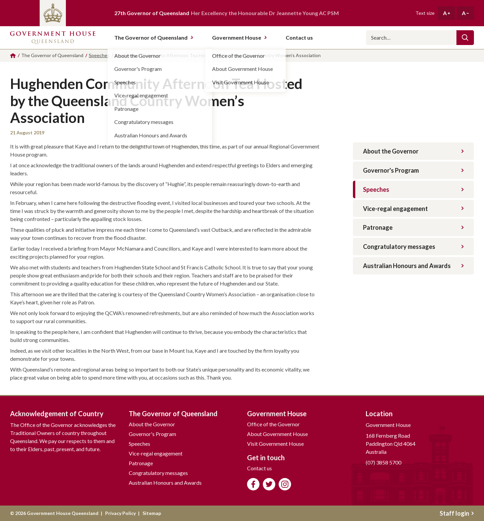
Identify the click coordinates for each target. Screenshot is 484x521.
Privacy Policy (120, 513)
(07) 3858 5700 (383, 462)
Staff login (457, 513)
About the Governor (413, 151)
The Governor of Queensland (154, 37)
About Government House (277, 434)
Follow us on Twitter (269, 484)
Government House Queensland (52, 37)
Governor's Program (413, 170)
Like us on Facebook (253, 484)
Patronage (413, 227)
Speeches (413, 189)
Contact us (259, 468)
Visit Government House (275, 443)
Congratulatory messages (413, 246)
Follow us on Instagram (284, 484)
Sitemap (152, 513)
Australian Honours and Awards (413, 265)
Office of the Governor (273, 424)
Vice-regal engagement (413, 208)
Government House (239, 37)
